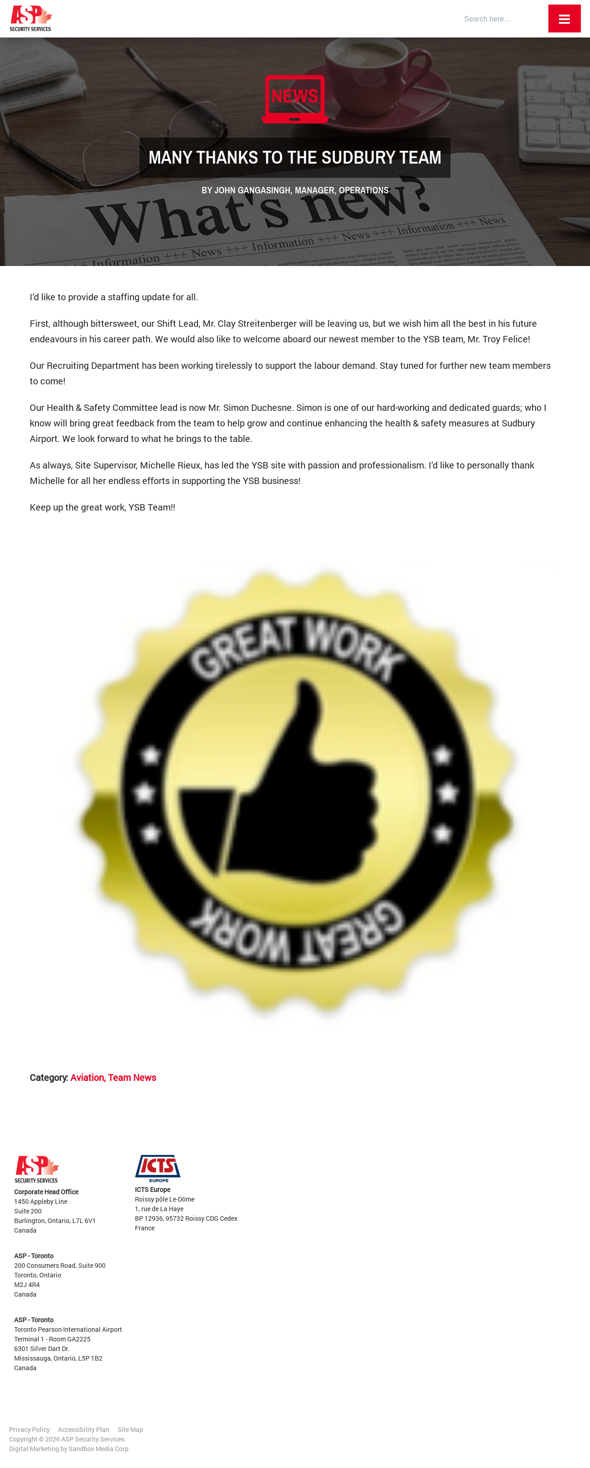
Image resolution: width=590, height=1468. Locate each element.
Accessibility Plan (83, 1429)
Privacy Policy (29, 1429)
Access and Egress (348, 1254)
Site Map (130, 1429)
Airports (445, 1173)
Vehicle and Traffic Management (368, 1293)
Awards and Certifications (354, 1206)
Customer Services (348, 1264)
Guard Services (343, 1235)
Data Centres (452, 1221)
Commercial (451, 1211)
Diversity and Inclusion (349, 1197)
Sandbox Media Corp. (99, 1448)
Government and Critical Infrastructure (469, 1187)
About (325, 1168)
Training (334, 1302)
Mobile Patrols (343, 1322)
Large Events (452, 1240)
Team (325, 1178)
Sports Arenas (454, 1230)
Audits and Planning (351, 1274)
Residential (450, 1249)
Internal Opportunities (466, 1307)
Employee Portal (340, 1158)
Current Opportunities (465, 1297)
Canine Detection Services (359, 1245)
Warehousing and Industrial (474, 1259)
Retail (442, 1201)
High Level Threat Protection (362, 1312)
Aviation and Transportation (362, 1283)
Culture (327, 1187)
